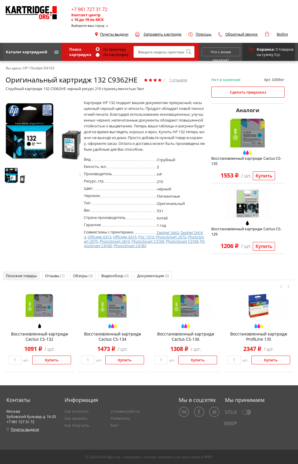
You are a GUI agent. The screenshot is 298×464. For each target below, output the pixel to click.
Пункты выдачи (114, 34)
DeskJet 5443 (168, 232)
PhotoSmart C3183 (182, 241)
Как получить (77, 425)
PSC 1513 (146, 237)
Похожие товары (21, 275)
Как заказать (76, 418)
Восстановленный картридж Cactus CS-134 (112, 336)
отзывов (178, 79)
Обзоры (83, 275)
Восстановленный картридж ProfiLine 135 (258, 336)
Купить (264, 176)
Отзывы (55, 275)
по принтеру (111, 49)
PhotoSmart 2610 (115, 241)
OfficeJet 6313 (99, 237)
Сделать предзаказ (248, 92)
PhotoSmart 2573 (171, 237)
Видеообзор (115, 275)
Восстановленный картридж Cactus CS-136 (185, 336)
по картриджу (112, 54)
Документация (153, 275)
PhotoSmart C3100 (148, 241)
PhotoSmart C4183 (129, 245)
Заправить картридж (162, 34)
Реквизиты (120, 418)
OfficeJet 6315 (124, 237)
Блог (115, 425)
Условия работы (125, 411)
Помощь (204, 34)
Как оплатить (77, 411)
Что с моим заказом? (220, 52)
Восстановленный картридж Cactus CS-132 (39, 336)
